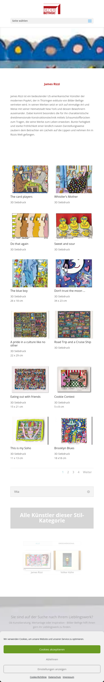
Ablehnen (52, 659)
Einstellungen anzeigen (52, 669)
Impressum (68, 677)
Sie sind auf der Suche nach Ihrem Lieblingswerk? (52, 618)
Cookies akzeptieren (52, 649)
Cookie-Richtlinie (38, 677)
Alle (40, 546)
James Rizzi (39, 570)
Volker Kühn (64, 570)
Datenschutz (54, 677)
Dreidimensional (63, 546)
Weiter (87, 472)
